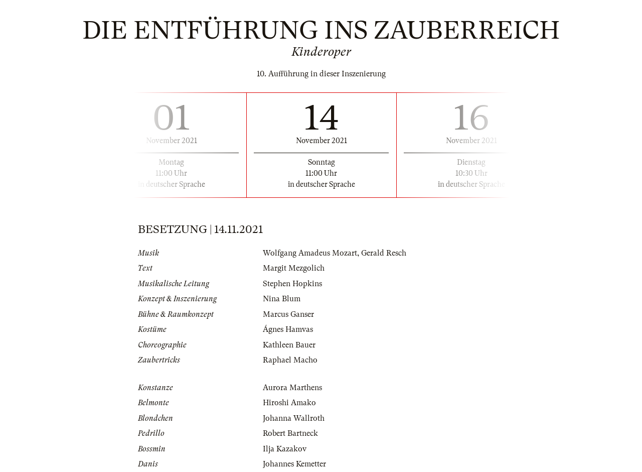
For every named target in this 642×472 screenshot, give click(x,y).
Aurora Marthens (292, 387)
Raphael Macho (290, 360)
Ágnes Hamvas (288, 329)
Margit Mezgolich (294, 268)
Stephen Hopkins (292, 283)
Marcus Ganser (288, 314)
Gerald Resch (383, 253)
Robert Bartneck (290, 433)
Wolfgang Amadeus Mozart (310, 253)
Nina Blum (281, 298)
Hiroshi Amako (289, 402)
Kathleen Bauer (289, 344)
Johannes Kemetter (294, 463)
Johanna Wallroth (294, 418)
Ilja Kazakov (284, 448)
